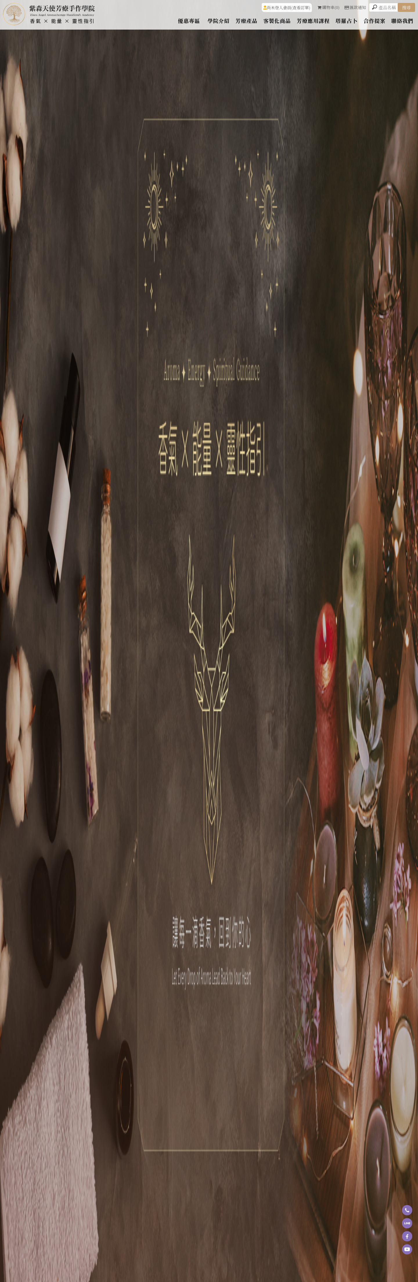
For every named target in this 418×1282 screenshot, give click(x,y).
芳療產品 (246, 20)
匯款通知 (355, 7)
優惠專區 (189, 20)
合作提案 (374, 20)
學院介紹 (219, 20)
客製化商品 (277, 20)
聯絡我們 (402, 20)
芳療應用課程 (313, 20)
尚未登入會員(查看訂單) (288, 7)
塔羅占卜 (347, 20)
